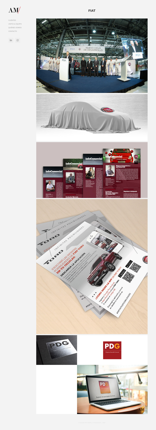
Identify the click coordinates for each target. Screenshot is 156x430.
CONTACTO (12, 31)
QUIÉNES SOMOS (15, 27)
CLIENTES (12, 20)
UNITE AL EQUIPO (15, 24)
